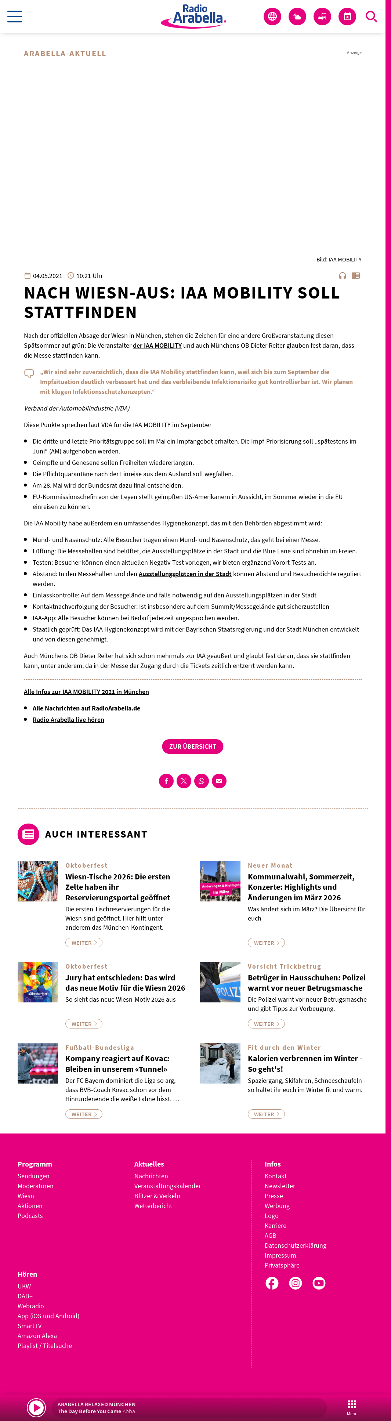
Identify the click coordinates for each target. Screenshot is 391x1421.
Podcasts (30, 1215)
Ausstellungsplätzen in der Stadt (185, 574)
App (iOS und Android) (48, 1316)
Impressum (280, 1255)
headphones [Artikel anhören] (342, 275)
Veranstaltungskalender (167, 1186)
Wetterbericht (153, 1205)
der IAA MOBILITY (157, 345)
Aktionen (30, 1205)
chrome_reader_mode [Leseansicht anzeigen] (355, 275)
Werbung (277, 1205)
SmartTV (29, 1325)
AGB (270, 1235)
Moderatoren (36, 1186)
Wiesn (26, 1196)
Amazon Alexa (37, 1335)
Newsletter (280, 1186)
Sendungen (34, 1176)
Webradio (31, 1306)
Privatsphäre (282, 1265)
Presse (274, 1196)
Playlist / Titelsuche (45, 1345)
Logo (272, 1215)
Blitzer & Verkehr (157, 1196)
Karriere (275, 1225)
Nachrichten (151, 1176)
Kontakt (276, 1176)
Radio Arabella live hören (68, 719)
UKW (24, 1286)
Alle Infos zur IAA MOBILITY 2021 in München (86, 691)
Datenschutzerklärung (295, 1245)
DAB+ (25, 1296)
